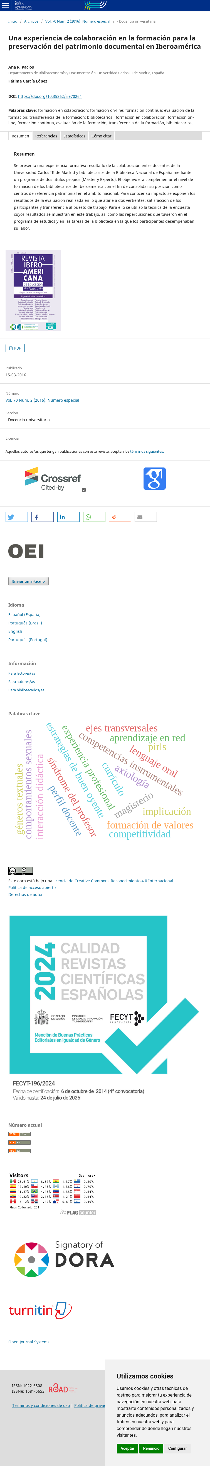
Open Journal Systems (29, 1341)
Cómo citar (102, 136)
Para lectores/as (21, 673)
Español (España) (24, 614)
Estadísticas (74, 136)
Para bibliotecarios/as (26, 689)
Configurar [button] (177, 1448)
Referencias (46, 136)
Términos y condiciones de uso (41, 1405)
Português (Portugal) (27, 639)
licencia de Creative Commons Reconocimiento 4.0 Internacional (113, 880)
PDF (17, 348)
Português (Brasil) (25, 623)
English (15, 631)
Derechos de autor (25, 894)
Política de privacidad (94, 1405)
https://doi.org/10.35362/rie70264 (50, 96)
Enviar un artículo (28, 581)
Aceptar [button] (128, 1448)
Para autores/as (21, 681)
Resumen (20, 136)
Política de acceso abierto (32, 887)
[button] (17, 517)
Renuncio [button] (151, 1448)
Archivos (31, 21)
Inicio (12, 21)
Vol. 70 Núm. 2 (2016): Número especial (77, 21)
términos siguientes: (146, 451)
